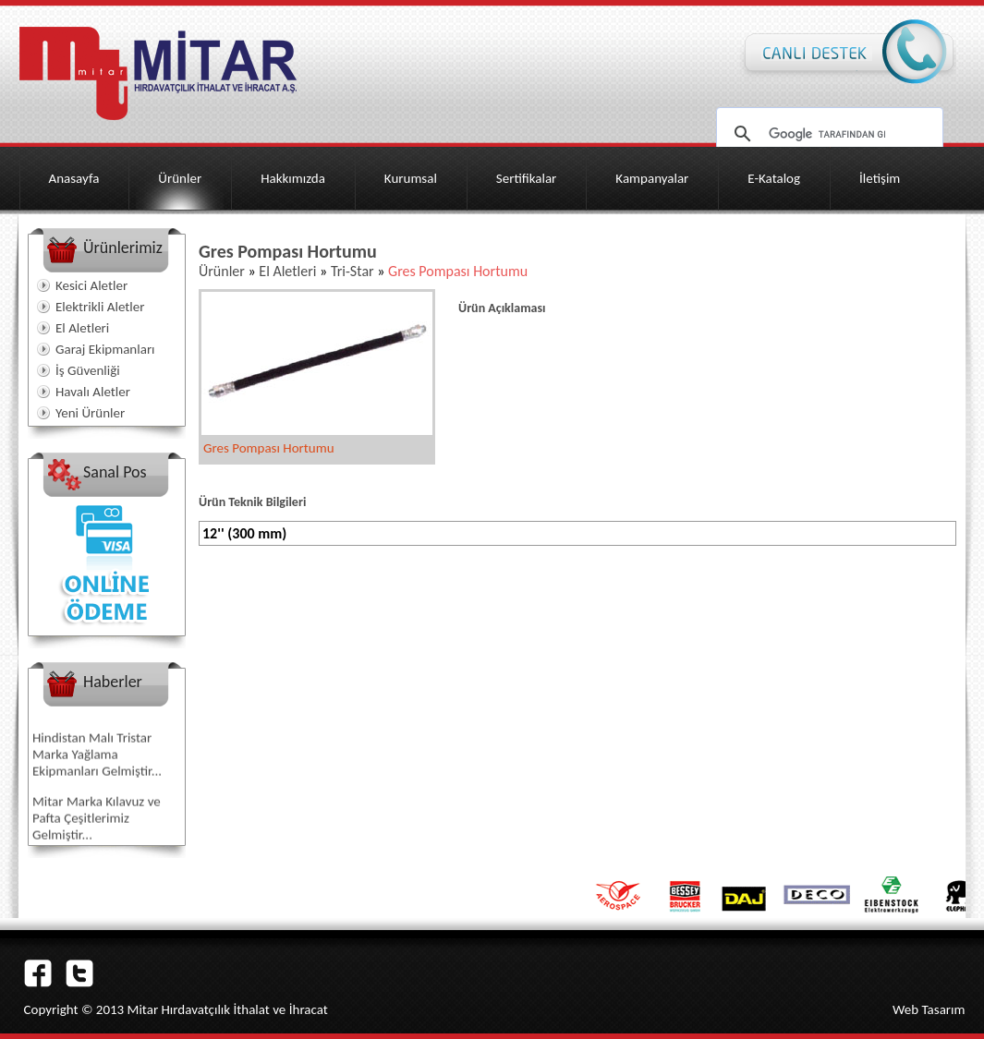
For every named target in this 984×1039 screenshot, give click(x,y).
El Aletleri (82, 328)
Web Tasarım (929, 1009)
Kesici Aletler (91, 285)
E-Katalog (773, 178)
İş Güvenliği (87, 370)
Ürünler (179, 178)
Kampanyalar (651, 178)
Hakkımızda (293, 178)
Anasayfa (74, 178)
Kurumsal (410, 178)
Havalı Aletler (92, 391)
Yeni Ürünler (90, 413)
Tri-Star (352, 271)
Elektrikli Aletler (99, 306)
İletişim (879, 178)
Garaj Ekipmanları (105, 349)
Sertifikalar (526, 178)
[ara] (827, 134)
